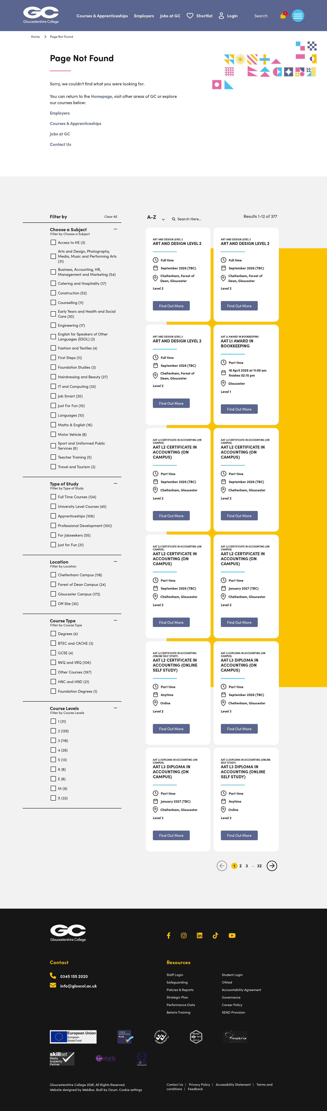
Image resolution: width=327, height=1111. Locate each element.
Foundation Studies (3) (73, 367)
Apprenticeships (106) (72, 515)
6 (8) (58, 769)
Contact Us (60, 144)
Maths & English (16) (71, 424)
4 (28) (59, 750)
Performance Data (181, 1005)
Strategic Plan (177, 997)
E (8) (58, 778)
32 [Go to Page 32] (259, 866)
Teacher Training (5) (71, 457)
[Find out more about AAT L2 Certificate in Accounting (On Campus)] (171, 515)
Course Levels (83, 708)
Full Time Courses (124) (73, 496)
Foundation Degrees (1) (74, 691)
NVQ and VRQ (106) (71, 662)
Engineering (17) (68, 325)
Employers (144, 15)
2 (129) (60, 730)
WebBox (88, 1089)
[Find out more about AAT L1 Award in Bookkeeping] (239, 409)
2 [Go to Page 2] (240, 866)
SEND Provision (233, 1012)
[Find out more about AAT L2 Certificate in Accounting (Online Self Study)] (171, 728)
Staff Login (175, 974)
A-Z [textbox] (151, 216)
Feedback (195, 1089)
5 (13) (59, 759)
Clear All (110, 216)
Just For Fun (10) (68, 405)
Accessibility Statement (233, 1084)
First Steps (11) (66, 357)
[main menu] (298, 15)
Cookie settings (130, 1089)
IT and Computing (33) (73, 386)
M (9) (59, 788)
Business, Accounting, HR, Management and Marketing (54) (83, 272)
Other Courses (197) (71, 672)
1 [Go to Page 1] (234, 866)
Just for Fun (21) (67, 544)
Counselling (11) (67, 302)
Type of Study (83, 483)
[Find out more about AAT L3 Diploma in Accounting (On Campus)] (239, 728)
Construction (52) (69, 292)
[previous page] (222, 866)
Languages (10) (67, 415)
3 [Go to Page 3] (247, 866)
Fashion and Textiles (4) (74, 348)
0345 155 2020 (74, 976)
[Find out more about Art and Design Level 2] (171, 305)
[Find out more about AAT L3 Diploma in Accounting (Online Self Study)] (239, 835)
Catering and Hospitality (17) (78, 283)
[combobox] (157, 219)
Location (83, 561)
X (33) (59, 798)
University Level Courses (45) (78, 506)
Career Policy (232, 1005)
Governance (231, 997)
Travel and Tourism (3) (73, 466)
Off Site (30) (64, 603)
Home (35, 36)
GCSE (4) (62, 652)
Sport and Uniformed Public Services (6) (78, 446)
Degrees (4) (64, 633)
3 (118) (59, 740)
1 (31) (58, 721)
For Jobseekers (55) (71, 535)
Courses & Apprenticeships (102, 15)
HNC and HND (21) (70, 681)
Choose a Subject (83, 229)
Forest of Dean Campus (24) (78, 584)
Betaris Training (178, 1012)
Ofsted (227, 982)
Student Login (232, 974)
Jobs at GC (170, 15)
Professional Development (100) (81, 525)
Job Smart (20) (67, 395)
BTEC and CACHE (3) (72, 643)
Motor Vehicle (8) (69, 434)
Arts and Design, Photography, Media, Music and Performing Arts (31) (84, 256)
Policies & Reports (180, 989)
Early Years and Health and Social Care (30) (83, 314)
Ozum (112, 1089)
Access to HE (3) (68, 242)
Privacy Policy (199, 1084)
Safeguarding (177, 982)
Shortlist (204, 15)
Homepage (101, 96)
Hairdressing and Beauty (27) (79, 376)
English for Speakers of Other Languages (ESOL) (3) (79, 337)
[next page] (272, 866)
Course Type (83, 620)
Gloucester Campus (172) (75, 593)
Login (232, 15)
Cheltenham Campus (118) (76, 574)
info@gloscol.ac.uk (78, 986)
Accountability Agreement (241, 989)
